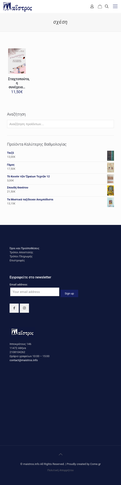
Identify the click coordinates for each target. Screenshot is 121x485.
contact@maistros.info (24, 360)
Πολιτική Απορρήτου (60, 470)
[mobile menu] (115, 6)
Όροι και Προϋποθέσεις (24, 248)
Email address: (19, 284)
